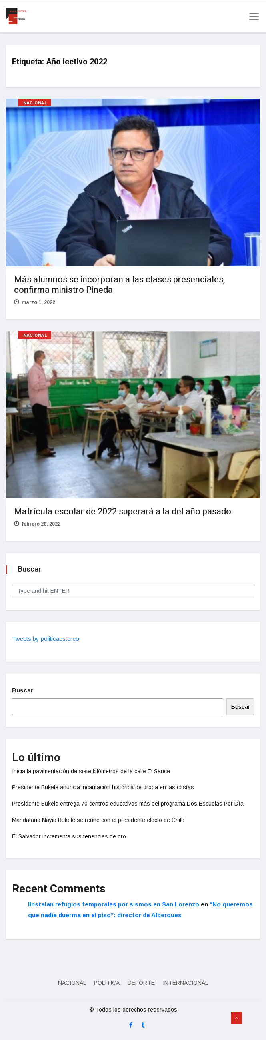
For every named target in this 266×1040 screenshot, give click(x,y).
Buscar (22, 690)
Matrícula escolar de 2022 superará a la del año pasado (122, 511)
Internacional (185, 983)
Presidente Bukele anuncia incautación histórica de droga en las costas (103, 787)
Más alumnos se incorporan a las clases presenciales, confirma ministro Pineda (119, 284)
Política (107, 983)
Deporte (141, 983)
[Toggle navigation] (251, 16)
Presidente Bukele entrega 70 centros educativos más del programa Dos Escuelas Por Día (128, 803)
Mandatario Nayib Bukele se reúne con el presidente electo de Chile (98, 820)
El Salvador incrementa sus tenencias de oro (69, 836)
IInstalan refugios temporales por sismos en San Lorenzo (113, 904)
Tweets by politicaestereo (45, 638)
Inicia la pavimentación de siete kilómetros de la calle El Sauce (91, 771)
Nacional (35, 103)
